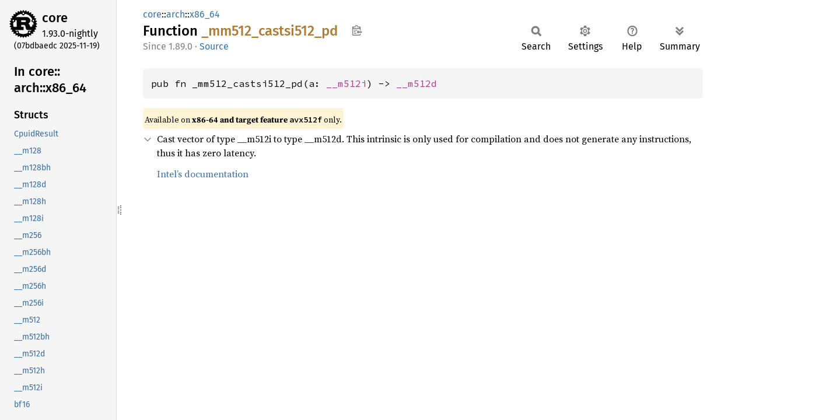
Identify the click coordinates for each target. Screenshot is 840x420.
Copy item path (356, 30)
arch (175, 14)
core (55, 18)
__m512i (346, 83)
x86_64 (205, 14)
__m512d (416, 83)
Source (214, 46)
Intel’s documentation (203, 173)
